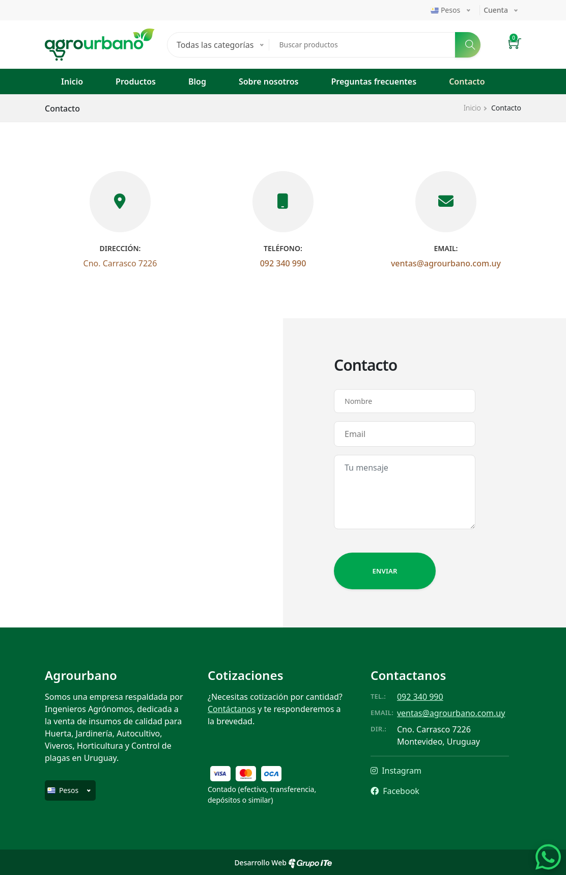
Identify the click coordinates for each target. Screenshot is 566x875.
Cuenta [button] (496, 10)
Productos (136, 81)
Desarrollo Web (282, 862)
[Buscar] (467, 45)
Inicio (72, 81)
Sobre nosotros (269, 81)
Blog (197, 81)
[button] (514, 44)
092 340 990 (283, 263)
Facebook (395, 791)
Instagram (396, 770)
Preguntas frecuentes (373, 81)
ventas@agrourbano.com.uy (446, 263)
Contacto (467, 81)
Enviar (384, 571)
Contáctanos (232, 709)
